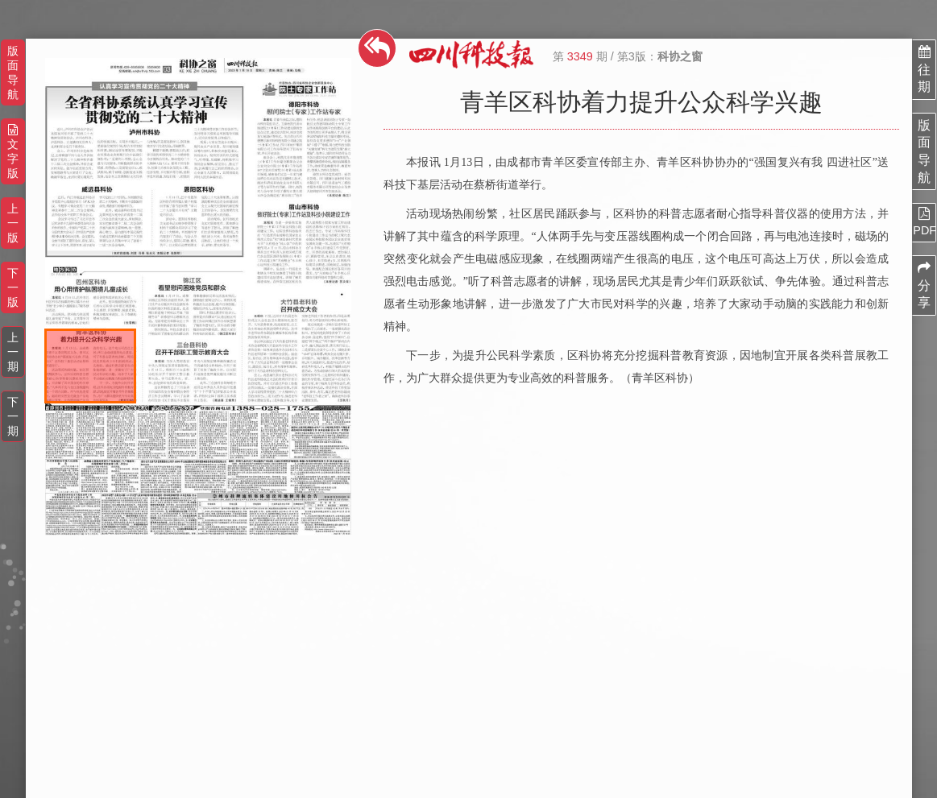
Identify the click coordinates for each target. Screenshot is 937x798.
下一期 (13, 416)
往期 (924, 69)
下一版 (13, 287)
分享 (924, 285)
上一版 (13, 223)
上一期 (13, 352)
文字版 (13, 152)
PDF (924, 221)
